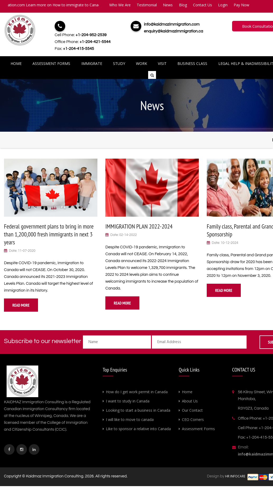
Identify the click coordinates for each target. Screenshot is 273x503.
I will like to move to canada (130, 419)
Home (17, 63)
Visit (162, 63)
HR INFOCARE (235, 476)
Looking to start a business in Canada (138, 410)
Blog (183, 4)
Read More (21, 305)
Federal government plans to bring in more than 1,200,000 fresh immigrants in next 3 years (49, 234)
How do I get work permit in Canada (137, 391)
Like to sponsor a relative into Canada (138, 428)
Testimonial (147, 4)
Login (223, 4)
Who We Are (120, 4)
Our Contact (192, 410)
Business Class (192, 63)
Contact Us (202, 4)
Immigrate (92, 63)
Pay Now (241, 4)
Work (141, 63)
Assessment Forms (52, 63)
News (168, 4)
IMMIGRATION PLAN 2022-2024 (139, 226)
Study (119, 63)
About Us (190, 401)
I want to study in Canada (127, 401)
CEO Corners (193, 419)
